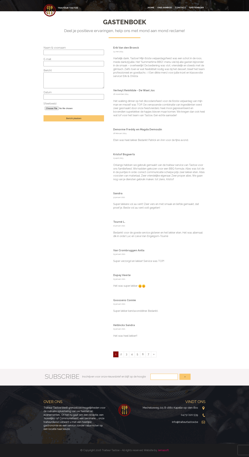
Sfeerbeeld (50, 103)
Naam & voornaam (55, 47)
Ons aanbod (164, 7)
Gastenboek (196, 7)
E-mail (47, 59)
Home (151, 7)
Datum (48, 92)
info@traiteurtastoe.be (185, 422)
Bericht (48, 70)
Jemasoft (163, 450)
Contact (180, 7)
